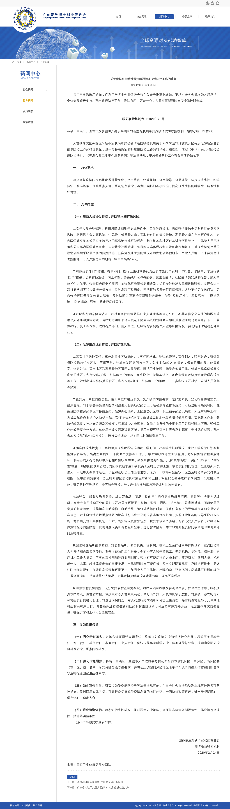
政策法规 (28, 122)
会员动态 (28, 111)
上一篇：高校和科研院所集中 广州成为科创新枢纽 (95, 782)
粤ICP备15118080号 (210, 805)
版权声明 (37, 805)
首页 (118, 16)
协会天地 (141, 16)
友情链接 (26, 805)
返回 (72, 776)
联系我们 (210, 16)
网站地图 (14, 805)
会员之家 (187, 16)
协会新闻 (28, 89)
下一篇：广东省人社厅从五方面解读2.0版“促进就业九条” (98, 787)
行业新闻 (28, 100)
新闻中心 (164, 16)
